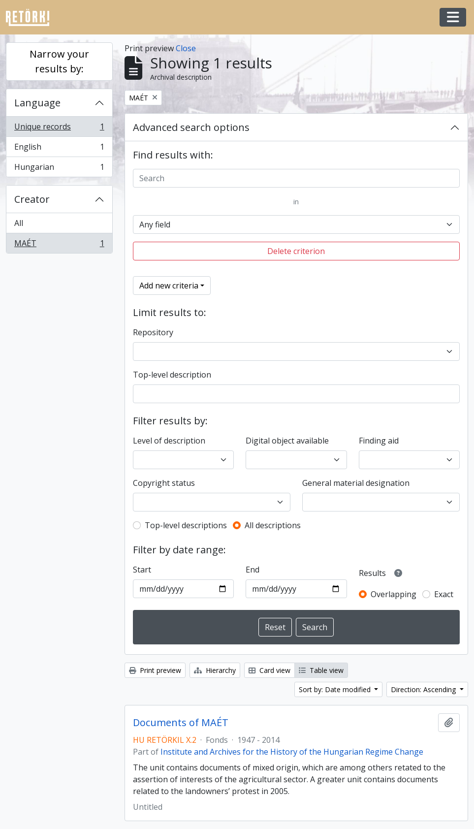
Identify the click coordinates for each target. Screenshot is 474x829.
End (252, 569)
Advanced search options (191, 127)
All (18, 223)
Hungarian (59, 169)
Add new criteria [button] (168, 285)
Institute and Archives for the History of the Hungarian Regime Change (291, 751)
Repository (153, 332)
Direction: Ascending (424, 689)
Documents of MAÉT (180, 723)
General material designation (356, 483)
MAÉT (59, 245)
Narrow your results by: (59, 61)
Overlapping (393, 594)
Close (186, 48)
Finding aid (379, 440)
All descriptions (273, 525)
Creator (32, 199)
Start (142, 569)
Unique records (59, 129)
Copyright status (164, 483)
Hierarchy (215, 670)
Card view (269, 670)
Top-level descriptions (186, 525)
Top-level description (172, 374)
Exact (443, 594)
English (59, 149)
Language (37, 102)
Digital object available (287, 440)
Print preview (155, 670)
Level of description (169, 440)
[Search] (296, 178)
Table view (321, 670)
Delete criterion (296, 251)
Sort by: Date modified (336, 689)
